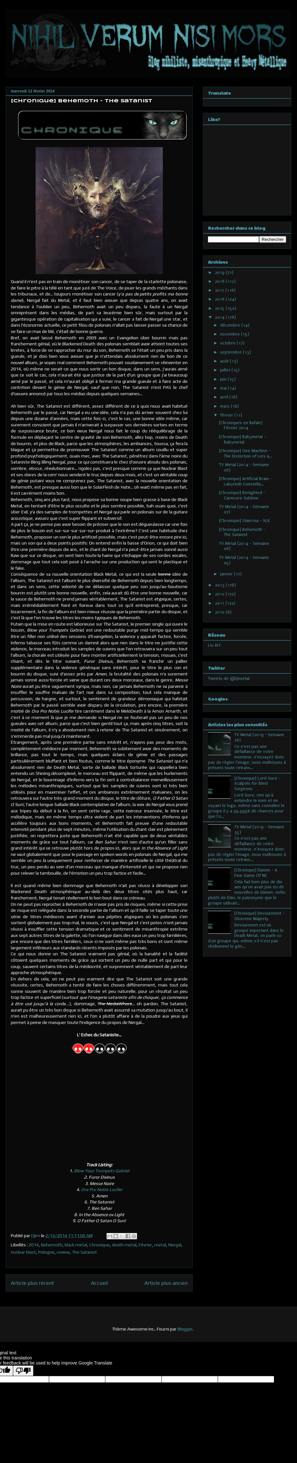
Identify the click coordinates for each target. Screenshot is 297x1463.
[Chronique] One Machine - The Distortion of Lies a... (245, 453)
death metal (124, 1244)
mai (224, 388)
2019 (220, 272)
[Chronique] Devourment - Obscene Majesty (259, 916)
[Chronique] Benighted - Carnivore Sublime (242, 495)
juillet (225, 370)
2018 (220, 281)
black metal (76, 1244)
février (227, 415)
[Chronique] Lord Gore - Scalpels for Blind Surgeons (257, 783)
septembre (231, 352)
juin (224, 379)
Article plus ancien (166, 1283)
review (63, 1252)
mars (225, 406)
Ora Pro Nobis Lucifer (101, 1189)
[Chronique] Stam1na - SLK (244, 520)
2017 (220, 290)
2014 (34, 1244)
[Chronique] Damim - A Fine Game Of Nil (255, 873)
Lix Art (214, 645)
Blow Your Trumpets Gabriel (101, 1170)
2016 (220, 299)
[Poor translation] (23, 1370)
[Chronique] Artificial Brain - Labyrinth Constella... (245, 481)
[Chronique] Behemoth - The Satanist (242, 532)
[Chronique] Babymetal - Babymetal (242, 439)
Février (145, 1244)
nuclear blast (23, 1252)
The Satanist (84, 1252)
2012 (220, 594)
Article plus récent (32, 1283)
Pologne (46, 1252)
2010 (220, 612)
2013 (220, 585)
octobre (228, 343)
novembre (230, 334)
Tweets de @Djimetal (229, 678)
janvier (227, 574)
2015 (220, 308)
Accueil (99, 1283)
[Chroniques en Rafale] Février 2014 (240, 425)
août (225, 361)
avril (224, 397)
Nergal (174, 1244)
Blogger (185, 1328)
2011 (220, 603)
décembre (230, 325)
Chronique (99, 1244)
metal (160, 1244)
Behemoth (51, 1244)
